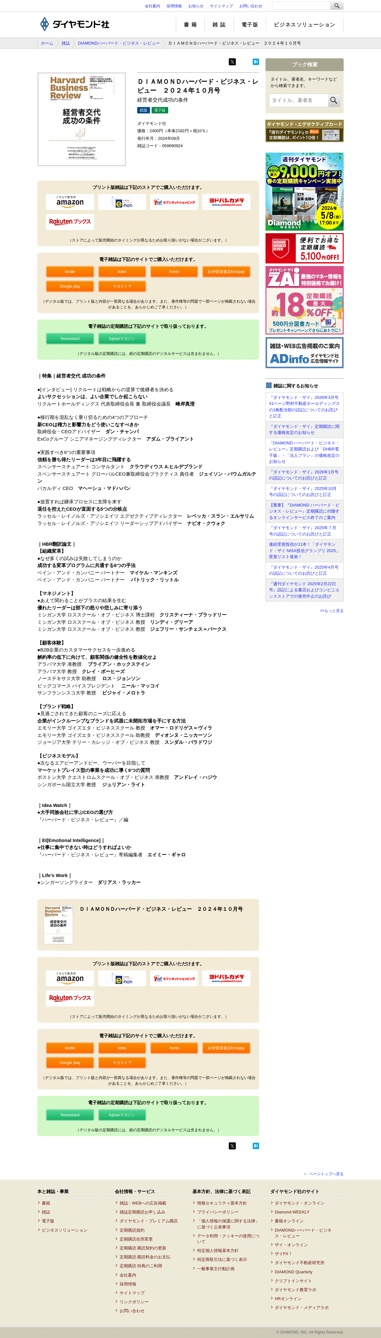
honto (174, 272)
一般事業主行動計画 (216, 1268)
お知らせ (196, 6)
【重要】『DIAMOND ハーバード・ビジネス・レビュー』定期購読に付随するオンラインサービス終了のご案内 (304, 511)
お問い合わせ (250, 6)
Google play (70, 286)
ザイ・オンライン (291, 1244)
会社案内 (152, 6)
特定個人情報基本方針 (218, 1250)
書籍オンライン (289, 1221)
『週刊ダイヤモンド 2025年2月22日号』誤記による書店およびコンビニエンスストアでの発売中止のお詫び (304, 590)
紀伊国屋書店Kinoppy (226, 272)
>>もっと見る (332, 610)
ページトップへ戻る (326, 1174)
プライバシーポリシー (218, 1212)
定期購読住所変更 (136, 1239)
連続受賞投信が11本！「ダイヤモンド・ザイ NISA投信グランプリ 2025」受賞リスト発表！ (304, 550)
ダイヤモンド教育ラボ (295, 1289)
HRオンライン (288, 1298)
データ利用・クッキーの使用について (228, 1239)
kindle (70, 272)
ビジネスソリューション (305, 24)
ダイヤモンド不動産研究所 (300, 1262)
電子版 (250, 24)
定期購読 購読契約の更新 (143, 1248)
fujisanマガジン (122, 338)
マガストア (122, 286)
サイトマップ (221, 6)
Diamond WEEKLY (292, 1212)
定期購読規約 (132, 1230)
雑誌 (66, 43)
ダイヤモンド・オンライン (300, 1203)
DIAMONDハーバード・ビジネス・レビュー (119, 43)
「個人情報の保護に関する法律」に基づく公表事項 (228, 1224)
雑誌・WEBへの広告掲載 (143, 1203)
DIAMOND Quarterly (293, 1272)
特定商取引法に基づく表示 (222, 1259)
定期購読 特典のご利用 (141, 1265)
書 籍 (190, 24)
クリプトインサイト (293, 1280)
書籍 (46, 1203)
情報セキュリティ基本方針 (222, 1203)
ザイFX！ (284, 1253)
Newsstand (70, 338)
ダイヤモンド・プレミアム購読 (149, 1221)
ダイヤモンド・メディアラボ (302, 1307)
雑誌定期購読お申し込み (142, 1212)
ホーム (47, 43)
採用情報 (174, 6)
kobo (122, 272)
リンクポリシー (134, 1301)
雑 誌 (219, 24)
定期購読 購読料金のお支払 (145, 1257)
